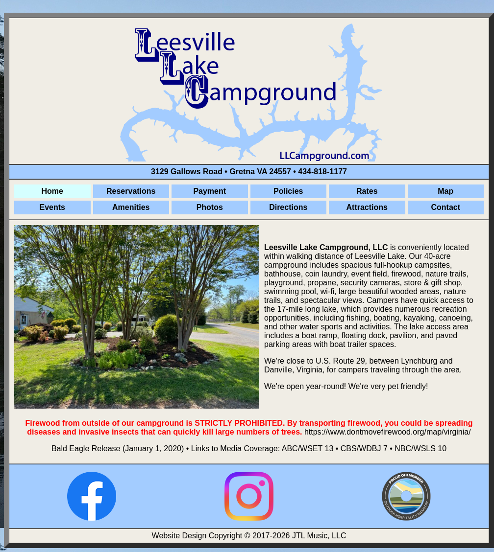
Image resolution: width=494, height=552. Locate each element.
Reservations (131, 191)
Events (52, 207)
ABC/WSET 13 (308, 448)
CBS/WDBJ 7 (364, 448)
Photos (210, 207)
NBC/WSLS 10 (420, 448)
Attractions (367, 207)
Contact (445, 207)
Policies (288, 191)
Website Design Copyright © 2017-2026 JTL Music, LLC (249, 535)
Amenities (130, 207)
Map (445, 191)
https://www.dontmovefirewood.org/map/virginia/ (387, 432)
